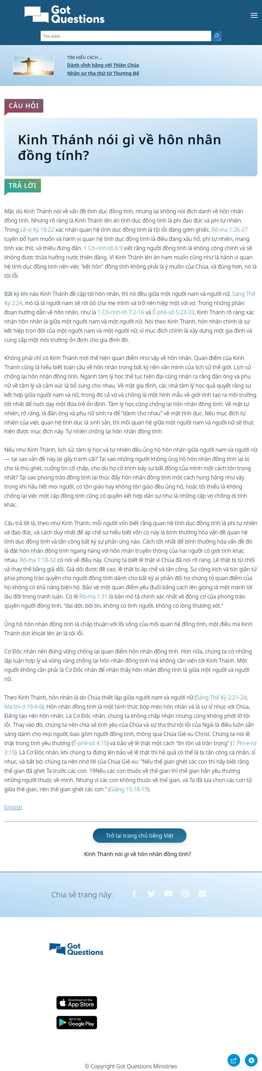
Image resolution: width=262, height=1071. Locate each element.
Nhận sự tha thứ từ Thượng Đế (103, 73)
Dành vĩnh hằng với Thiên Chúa (103, 65)
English (13, 807)
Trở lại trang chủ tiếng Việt (140, 835)
